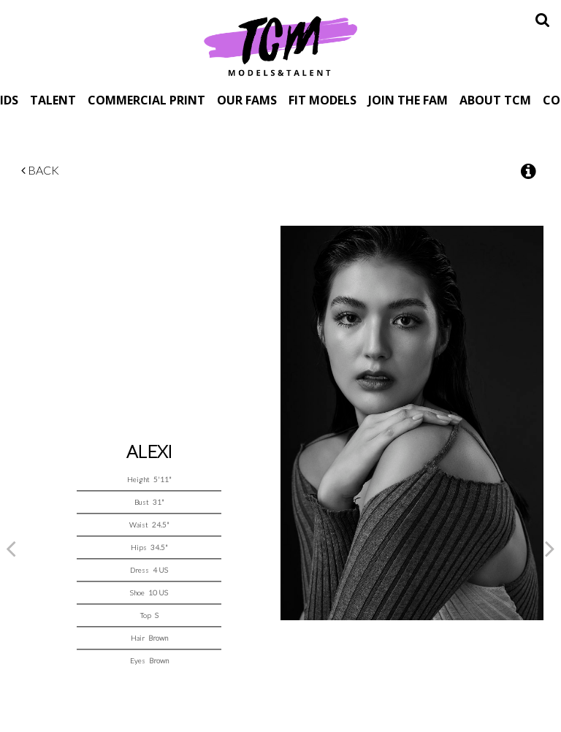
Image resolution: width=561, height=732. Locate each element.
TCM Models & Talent (280, 45)
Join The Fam (408, 99)
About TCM (495, 99)
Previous (11, 548)
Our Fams (247, 99)
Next (550, 548)
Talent (53, 99)
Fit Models (322, 99)
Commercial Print (146, 99)
